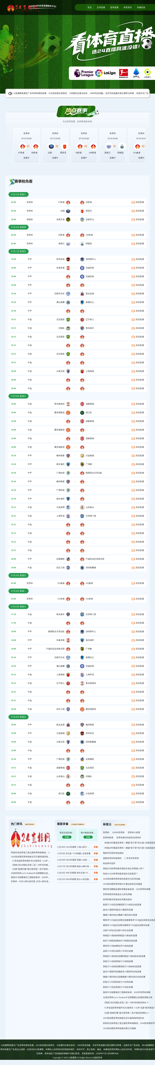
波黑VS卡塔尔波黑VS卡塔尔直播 (118, 951)
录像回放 (141, 7)
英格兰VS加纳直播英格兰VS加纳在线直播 (122, 966)
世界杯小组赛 (134, 832)
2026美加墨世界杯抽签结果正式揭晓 (119, 1028)
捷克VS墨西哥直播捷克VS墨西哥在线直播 (122, 972)
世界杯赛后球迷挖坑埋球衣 (128, 837)
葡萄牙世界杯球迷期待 (113, 853)
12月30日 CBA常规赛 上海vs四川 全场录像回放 (78, 847)
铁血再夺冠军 (109, 863)
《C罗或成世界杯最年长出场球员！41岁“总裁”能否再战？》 (38, 861)
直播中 (26, 158)
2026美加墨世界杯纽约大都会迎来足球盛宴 (122, 884)
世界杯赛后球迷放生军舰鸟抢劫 (117, 899)
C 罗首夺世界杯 (132, 858)
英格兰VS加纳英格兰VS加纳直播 (118, 961)
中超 (30, 319)
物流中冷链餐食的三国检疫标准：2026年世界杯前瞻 (34, 877)
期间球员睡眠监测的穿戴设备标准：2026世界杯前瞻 (126, 889)
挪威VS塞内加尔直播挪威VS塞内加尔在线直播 (124, 977)
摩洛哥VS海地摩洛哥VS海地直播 (118, 946)
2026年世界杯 (118, 832)
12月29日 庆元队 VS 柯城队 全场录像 (74, 853)
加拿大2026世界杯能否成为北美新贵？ (120, 874)
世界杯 (26, 133)
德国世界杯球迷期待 (112, 858)
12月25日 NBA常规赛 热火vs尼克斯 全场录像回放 (79, 879)
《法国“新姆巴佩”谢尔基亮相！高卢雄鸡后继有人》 (34, 869)
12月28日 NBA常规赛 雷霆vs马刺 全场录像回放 (78, 860)
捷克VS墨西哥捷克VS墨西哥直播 (118, 910)
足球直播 (101, 7)
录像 (96, 853)
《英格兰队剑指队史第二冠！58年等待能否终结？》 (34, 865)
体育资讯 (128, 7)
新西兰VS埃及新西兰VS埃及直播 (118, 987)
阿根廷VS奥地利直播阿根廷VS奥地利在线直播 (124, 956)
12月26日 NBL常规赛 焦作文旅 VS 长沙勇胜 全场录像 (81, 873)
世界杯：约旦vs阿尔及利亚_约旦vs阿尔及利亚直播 (34, 881)
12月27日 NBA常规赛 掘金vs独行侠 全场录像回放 (79, 866)
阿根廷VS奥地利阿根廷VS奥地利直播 (120, 935)
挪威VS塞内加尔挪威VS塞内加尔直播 (120, 915)
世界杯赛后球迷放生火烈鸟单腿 (117, 894)
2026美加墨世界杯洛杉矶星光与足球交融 (121, 879)
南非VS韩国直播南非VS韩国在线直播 (120, 941)
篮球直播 (114, 7)
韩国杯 (30, 219)
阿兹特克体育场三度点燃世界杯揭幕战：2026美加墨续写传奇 (39, 852)
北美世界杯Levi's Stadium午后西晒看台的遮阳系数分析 (35, 873)
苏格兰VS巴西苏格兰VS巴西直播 (118, 982)
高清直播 (137, 202)
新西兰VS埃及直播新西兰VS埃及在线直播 (122, 905)
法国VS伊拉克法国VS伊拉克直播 (118, 930)
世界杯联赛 (108, 837)
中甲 (30, 259)
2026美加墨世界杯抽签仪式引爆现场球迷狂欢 (31, 857)
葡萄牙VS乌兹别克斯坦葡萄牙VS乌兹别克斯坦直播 (126, 925)
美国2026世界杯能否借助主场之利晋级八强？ (123, 868)
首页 (90, 7)
